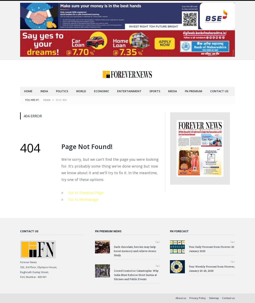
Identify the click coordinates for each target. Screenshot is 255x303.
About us (181, 298)
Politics (62, 91)
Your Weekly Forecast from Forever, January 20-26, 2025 (212, 269)
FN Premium (193, 91)
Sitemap (214, 298)
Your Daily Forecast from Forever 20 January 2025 (211, 249)
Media (172, 91)
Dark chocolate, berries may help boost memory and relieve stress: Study (135, 251)
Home (28, 91)
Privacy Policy (197, 298)
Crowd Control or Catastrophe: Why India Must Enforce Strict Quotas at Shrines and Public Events (136, 275)
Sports (154, 91)
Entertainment (129, 91)
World (81, 91)
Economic (101, 91)
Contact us (219, 91)
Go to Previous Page (86, 192)
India (44, 91)
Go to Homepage (83, 199)
